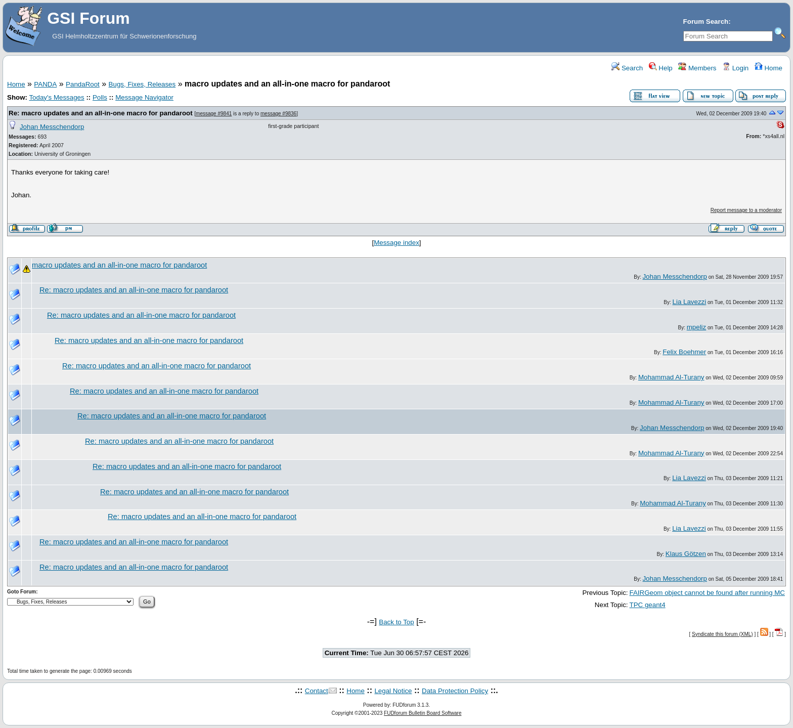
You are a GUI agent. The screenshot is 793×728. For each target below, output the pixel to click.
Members (697, 68)
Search (627, 68)
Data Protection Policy (455, 691)
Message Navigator (144, 97)
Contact (316, 691)
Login (735, 68)
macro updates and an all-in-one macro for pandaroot (119, 265)
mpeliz (697, 327)
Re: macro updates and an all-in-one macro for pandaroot (101, 113)
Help (661, 68)
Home (768, 68)
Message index (396, 242)
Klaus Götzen (686, 554)
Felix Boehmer (684, 352)
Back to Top (396, 622)
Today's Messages (56, 97)
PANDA (45, 84)
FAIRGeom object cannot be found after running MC (707, 592)
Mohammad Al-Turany (671, 377)
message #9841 (214, 113)
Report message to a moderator (746, 210)
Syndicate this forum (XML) (722, 634)
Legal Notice (393, 691)
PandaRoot (83, 84)
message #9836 (278, 113)
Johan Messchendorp (52, 127)
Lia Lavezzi (690, 302)
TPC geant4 (648, 605)
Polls (100, 97)
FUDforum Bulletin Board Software (422, 713)
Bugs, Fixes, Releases (142, 84)
